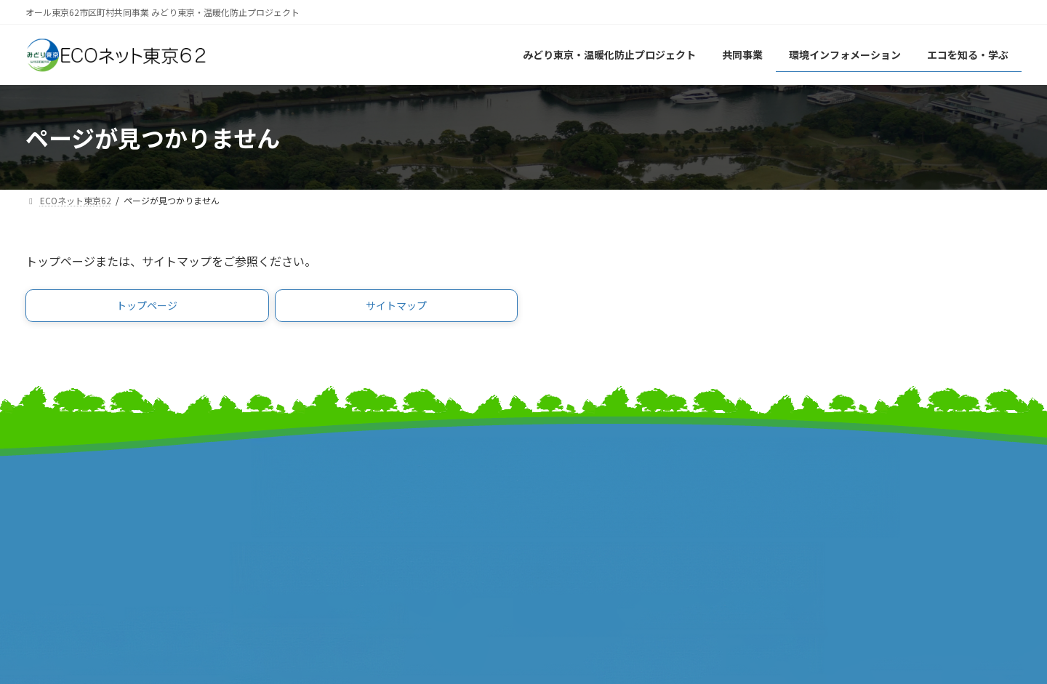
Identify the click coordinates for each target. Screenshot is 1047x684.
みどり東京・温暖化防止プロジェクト (118, 490)
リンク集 (811, 480)
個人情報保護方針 (832, 511)
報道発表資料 (58, 520)
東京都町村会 (312, 520)
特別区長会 (307, 505)
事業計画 (47, 505)
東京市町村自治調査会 (588, 490)
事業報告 (47, 536)
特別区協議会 (567, 505)
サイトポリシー (827, 496)
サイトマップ (821, 465)
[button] (147, 308)
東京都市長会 (312, 490)
